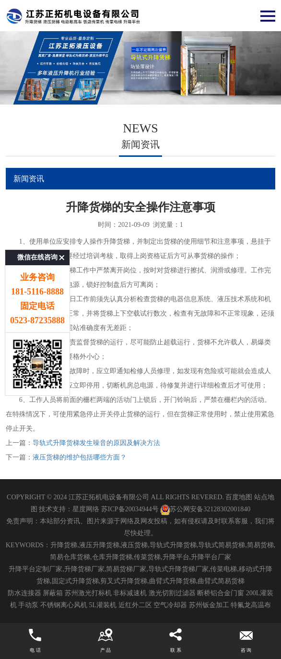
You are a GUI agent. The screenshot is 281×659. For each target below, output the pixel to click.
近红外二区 (135, 605)
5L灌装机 (103, 605)
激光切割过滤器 (172, 593)
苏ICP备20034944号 (130, 509)
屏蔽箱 (53, 593)
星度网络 (85, 509)
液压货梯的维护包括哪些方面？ (80, 457)
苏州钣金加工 (209, 605)
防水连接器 (24, 593)
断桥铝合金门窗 (220, 593)
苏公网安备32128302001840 (205, 509)
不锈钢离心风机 (63, 605)
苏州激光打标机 (88, 593)
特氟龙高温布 (251, 605)
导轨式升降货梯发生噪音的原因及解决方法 (96, 443)
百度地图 (238, 497)
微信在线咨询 (37, 235)
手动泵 (28, 605)
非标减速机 (130, 593)
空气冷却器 (170, 605)
